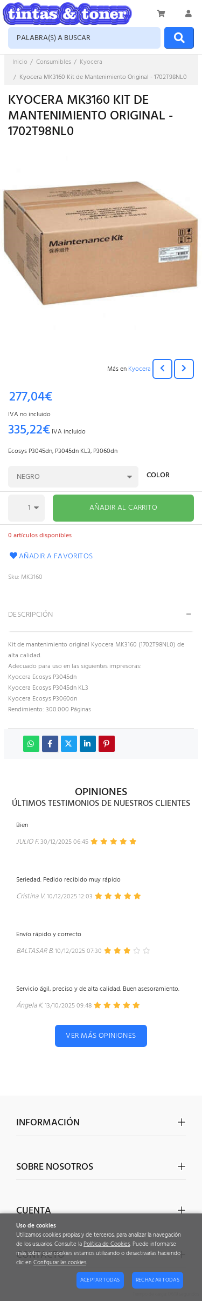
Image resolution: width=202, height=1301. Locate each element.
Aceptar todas (100, 1280)
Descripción (30, 615)
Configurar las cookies (59, 1262)
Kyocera (139, 369)
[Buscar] (179, 38)
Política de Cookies (106, 1244)
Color (158, 476)
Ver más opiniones (101, 1036)
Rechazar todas (157, 1280)
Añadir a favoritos (50, 556)
